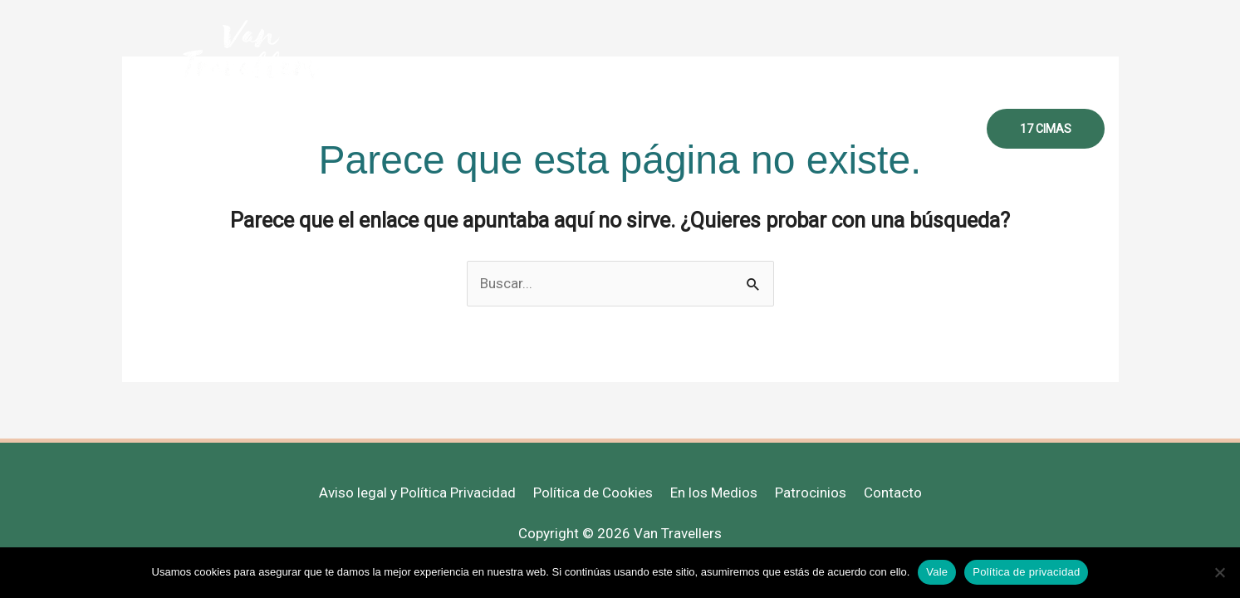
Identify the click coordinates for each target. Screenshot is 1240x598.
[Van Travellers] (250, 49)
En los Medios (713, 492)
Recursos (775, 128)
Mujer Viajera (592, 128)
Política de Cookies (593, 492)
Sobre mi (494, 128)
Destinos (690, 128)
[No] (1219, 572)
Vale (937, 572)
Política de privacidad (1026, 572)
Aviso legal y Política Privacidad (417, 492)
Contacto (929, 128)
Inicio (421, 128)
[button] (1046, 129)
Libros (852, 128)
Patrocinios (810, 492)
